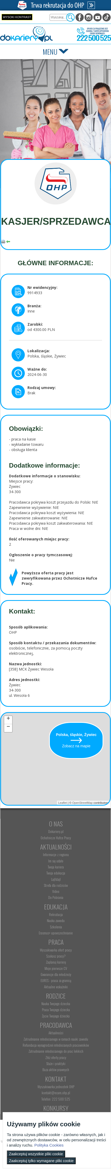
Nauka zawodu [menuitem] (56, 920)
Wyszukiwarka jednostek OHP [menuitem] (55, 1086)
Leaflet (62, 802)
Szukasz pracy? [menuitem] (56, 956)
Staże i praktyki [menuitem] (55, 1063)
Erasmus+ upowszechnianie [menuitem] (56, 932)
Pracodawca (56, 1025)
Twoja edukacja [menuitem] (55, 873)
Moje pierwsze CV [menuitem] (56, 968)
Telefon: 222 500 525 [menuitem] (55, 1099)
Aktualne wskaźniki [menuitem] (56, 986)
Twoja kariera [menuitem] (56, 867)
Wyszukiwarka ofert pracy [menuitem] (56, 950)
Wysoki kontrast (17, 17)
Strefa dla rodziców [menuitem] (56, 885)
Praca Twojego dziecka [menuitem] (56, 1009)
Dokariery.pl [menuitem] (56, 831)
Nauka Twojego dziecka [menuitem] (55, 1003)
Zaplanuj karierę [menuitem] (56, 962)
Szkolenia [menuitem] (56, 926)
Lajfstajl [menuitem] (56, 879)
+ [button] (8, 719)
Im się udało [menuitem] (55, 860)
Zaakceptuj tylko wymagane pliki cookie (41, 1161)
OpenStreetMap (82, 802)
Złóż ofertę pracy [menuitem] (55, 1057)
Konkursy (55, 1108)
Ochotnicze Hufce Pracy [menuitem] (56, 837)
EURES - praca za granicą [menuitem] (56, 980)
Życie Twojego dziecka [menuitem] (56, 1016)
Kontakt (55, 1078)
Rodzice (56, 995)
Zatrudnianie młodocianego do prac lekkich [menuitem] (55, 1051)
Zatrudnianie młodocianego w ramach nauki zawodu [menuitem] (55, 1039)
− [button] (8, 727)
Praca (56, 942)
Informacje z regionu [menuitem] (56, 854)
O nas (56, 823)
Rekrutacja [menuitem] (56, 914)
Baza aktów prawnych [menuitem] (55, 1069)
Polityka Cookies (49, 1145)
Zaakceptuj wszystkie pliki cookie (36, 1154)
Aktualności (56, 846)
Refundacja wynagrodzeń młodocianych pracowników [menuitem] (56, 1045)
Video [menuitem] (55, 891)
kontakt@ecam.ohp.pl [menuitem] (56, 1092)
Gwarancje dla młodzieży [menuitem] (56, 974)
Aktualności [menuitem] (56, 1032)
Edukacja (55, 906)
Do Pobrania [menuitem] (55, 897)
